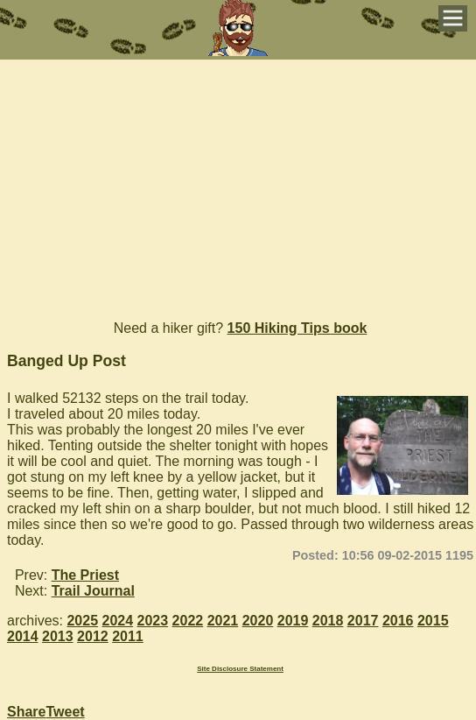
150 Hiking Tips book (298, 328)
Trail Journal (93, 590)
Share (26, 711)
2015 (433, 620)
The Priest (85, 575)
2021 (223, 620)
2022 (188, 620)
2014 (22, 636)
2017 (363, 620)
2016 (398, 620)
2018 (328, 620)
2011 (128, 636)
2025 (82, 620)
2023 (153, 620)
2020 (258, 620)
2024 (118, 620)
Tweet (65, 711)
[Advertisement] (238, 182)
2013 (58, 636)
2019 (293, 620)
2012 (92, 636)
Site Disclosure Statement (240, 669)
